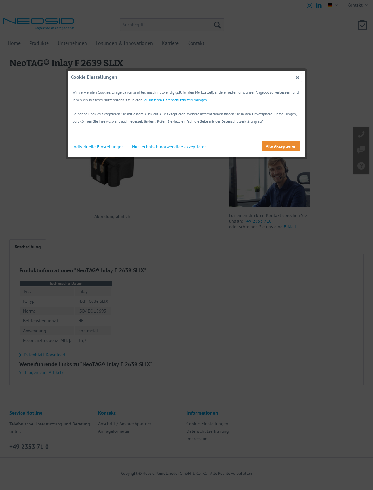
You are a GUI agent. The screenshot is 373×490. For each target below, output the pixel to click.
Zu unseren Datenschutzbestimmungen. (176, 99)
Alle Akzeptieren (281, 146)
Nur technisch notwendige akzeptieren (169, 147)
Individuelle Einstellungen (98, 147)
